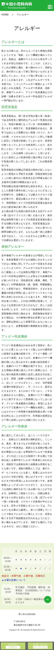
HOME (5, 14)
